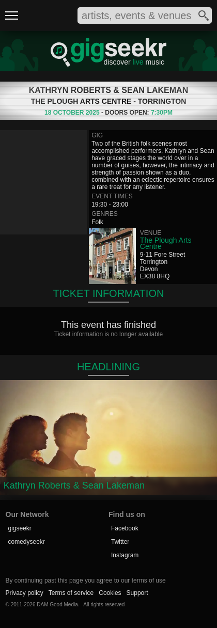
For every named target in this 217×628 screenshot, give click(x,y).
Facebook (124, 528)
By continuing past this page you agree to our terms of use (86, 580)
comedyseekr (26, 541)
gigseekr (20, 528)
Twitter (120, 541)
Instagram (124, 555)
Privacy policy (24, 592)
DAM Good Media (57, 604)
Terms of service (71, 592)
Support (137, 592)
